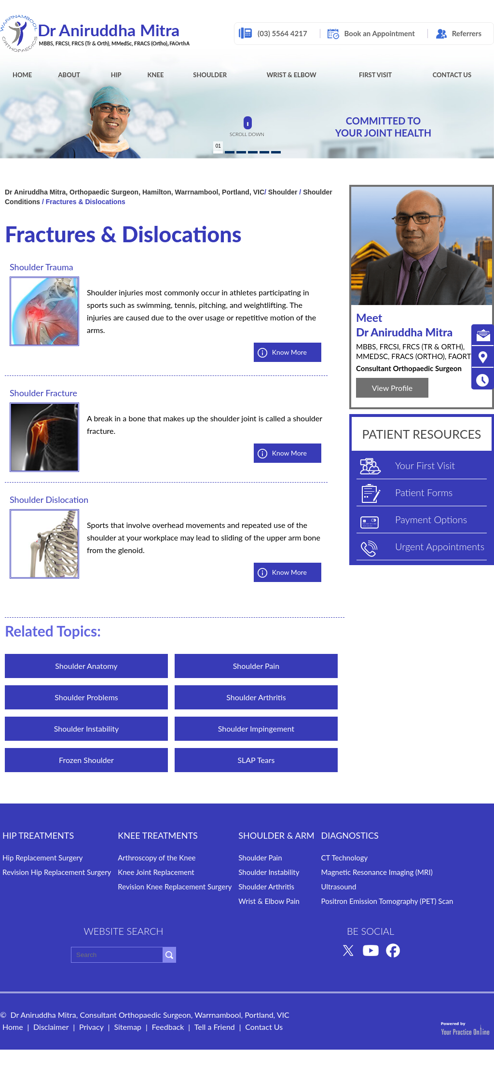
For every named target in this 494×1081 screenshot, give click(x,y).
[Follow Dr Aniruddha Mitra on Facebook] (393, 949)
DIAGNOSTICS (350, 835)
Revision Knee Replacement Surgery (175, 886)
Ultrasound (339, 886)
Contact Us (452, 75)
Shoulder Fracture (43, 393)
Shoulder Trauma (41, 267)
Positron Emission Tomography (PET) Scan (387, 901)
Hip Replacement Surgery (42, 857)
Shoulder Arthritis (256, 697)
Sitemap (127, 1026)
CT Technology (344, 857)
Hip (116, 75)
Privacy (91, 1026)
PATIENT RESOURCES (421, 434)
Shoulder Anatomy (86, 665)
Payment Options (431, 519)
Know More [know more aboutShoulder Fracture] (289, 453)
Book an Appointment (379, 33)
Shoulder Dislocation (49, 499)
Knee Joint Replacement (156, 872)
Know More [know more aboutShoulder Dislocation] (289, 572)
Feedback (167, 1026)
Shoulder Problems (86, 697)
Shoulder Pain (256, 665)
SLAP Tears (255, 759)
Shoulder (210, 75)
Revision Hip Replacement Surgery (56, 872)
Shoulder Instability (86, 728)
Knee (156, 75)
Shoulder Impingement (256, 728)
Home (22, 75)
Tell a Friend (214, 1026)
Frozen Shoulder (86, 759)
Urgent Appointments (439, 546)
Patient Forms (424, 492)
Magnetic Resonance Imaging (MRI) (377, 872)
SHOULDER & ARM (276, 835)
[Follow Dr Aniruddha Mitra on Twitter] (348, 949)
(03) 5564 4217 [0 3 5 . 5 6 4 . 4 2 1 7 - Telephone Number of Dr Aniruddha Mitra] (282, 33)
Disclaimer (51, 1026)
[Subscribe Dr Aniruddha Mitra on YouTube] (370, 949)
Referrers (466, 33)
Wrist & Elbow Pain (269, 901)
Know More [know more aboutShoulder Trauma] (289, 352)
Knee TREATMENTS (158, 835)
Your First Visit (425, 465)
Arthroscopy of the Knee (156, 857)
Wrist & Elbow (291, 75)
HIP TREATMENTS (38, 835)
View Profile (392, 387)
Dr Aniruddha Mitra (421, 324)
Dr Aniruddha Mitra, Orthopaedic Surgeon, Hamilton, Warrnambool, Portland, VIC (134, 192)
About (69, 75)
